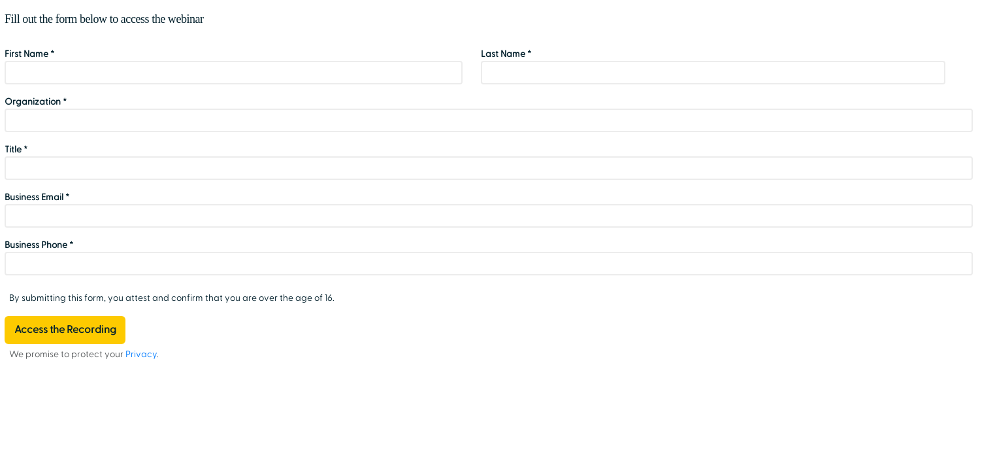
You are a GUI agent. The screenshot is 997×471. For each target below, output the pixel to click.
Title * (16, 149)
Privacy (141, 354)
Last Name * (506, 54)
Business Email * (37, 197)
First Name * (29, 54)
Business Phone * (39, 245)
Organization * (36, 102)
